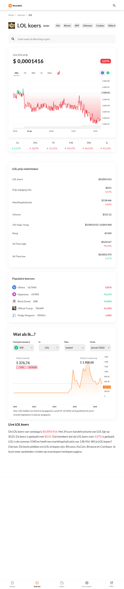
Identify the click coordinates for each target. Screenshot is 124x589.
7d (25, 73)
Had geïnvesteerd (21, 342)
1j (41, 73)
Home (11, 15)
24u (16, 73)
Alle (58, 25)
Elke (66, 342)
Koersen (21, 15)
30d (33, 73)
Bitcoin (67, 25)
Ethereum (87, 25)
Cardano (100, 25)
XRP (77, 25)
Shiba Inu (112, 25)
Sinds (92, 342)
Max (50, 73)
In (40, 342)
